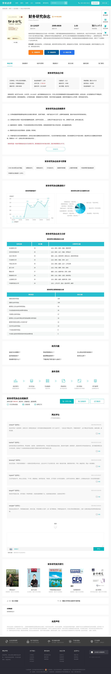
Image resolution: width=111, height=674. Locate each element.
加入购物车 (82, 401)
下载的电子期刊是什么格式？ (52, 359)
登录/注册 (104, 3)
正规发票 (27, 404)
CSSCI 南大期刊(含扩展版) (15, 168)
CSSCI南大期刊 (58, 16)
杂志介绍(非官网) (25, 8)
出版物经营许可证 (18, 626)
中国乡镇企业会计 (55, 590)
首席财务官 (76, 590)
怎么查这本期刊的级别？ (85, 352)
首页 (16, 3)
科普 (27, 3)
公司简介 (32, 655)
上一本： (12, 601)
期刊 (21, 3)
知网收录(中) (29, 168)
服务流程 (46, 657)
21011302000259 (57, 669)
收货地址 (76, 657)
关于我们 (32, 651)
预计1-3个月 (97, 26)
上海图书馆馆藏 (73, 168)
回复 (98, 433)
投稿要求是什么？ (14, 359)
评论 (98, 549)
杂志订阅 (68, 52)
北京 (66, 80)
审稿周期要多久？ (48, 352)
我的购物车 (95, 3)
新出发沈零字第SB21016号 (78, 669)
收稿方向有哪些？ (14, 352)
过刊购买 (97, 401)
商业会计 (12, 590)
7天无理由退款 (13, 404)
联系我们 (32, 659)
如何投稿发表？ (14, 356)
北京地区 (15, 8)
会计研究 (98, 590)
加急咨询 (53, 52)
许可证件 (32, 661)
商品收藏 (76, 659)
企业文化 (32, 657)
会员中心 (62, 655)
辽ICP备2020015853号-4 (38, 669)
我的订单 (76, 655)
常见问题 (62, 661)
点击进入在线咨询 (99, 652)
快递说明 (62, 659)
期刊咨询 (45, 3)
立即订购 (68, 401)
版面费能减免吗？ (48, 356)
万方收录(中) (50, 168)
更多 (55, 526)
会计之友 (34, 590)
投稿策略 (38, 3)
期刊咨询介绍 (47, 655)
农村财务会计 (10, 611)
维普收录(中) (39, 168)
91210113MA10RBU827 (42, 671)
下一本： (68, 601)
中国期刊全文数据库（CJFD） (16, 173)
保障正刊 (39, 404)
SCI (32, 3)
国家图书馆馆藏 (61, 168)
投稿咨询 (37, 52)
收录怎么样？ (81, 356)
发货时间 (62, 657)
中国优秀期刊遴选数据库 (87, 168)
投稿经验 (46, 659)
